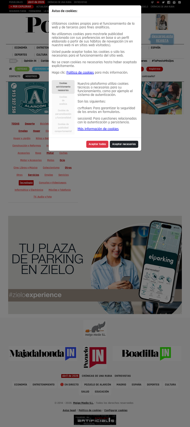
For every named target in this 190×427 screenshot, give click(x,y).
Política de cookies (80, 73)
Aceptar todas (97, 144)
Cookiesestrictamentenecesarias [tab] (63, 87)
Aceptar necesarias (124, 144)
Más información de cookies (98, 129)
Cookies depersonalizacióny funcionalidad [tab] (63, 114)
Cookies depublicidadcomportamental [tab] (63, 128)
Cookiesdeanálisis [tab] (63, 100)
